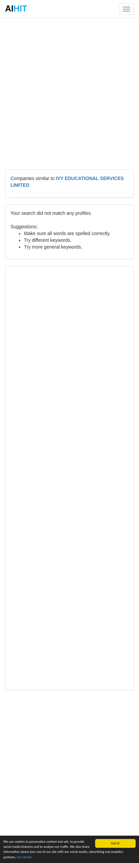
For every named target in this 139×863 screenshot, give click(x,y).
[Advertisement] (69, 93)
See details (24, 857)
